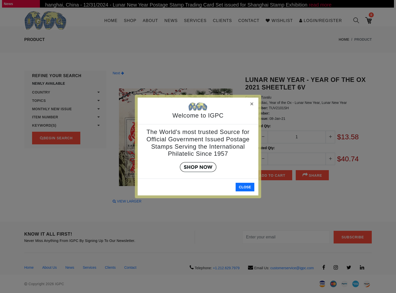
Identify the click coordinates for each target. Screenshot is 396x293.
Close (245, 187)
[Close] (252, 103)
